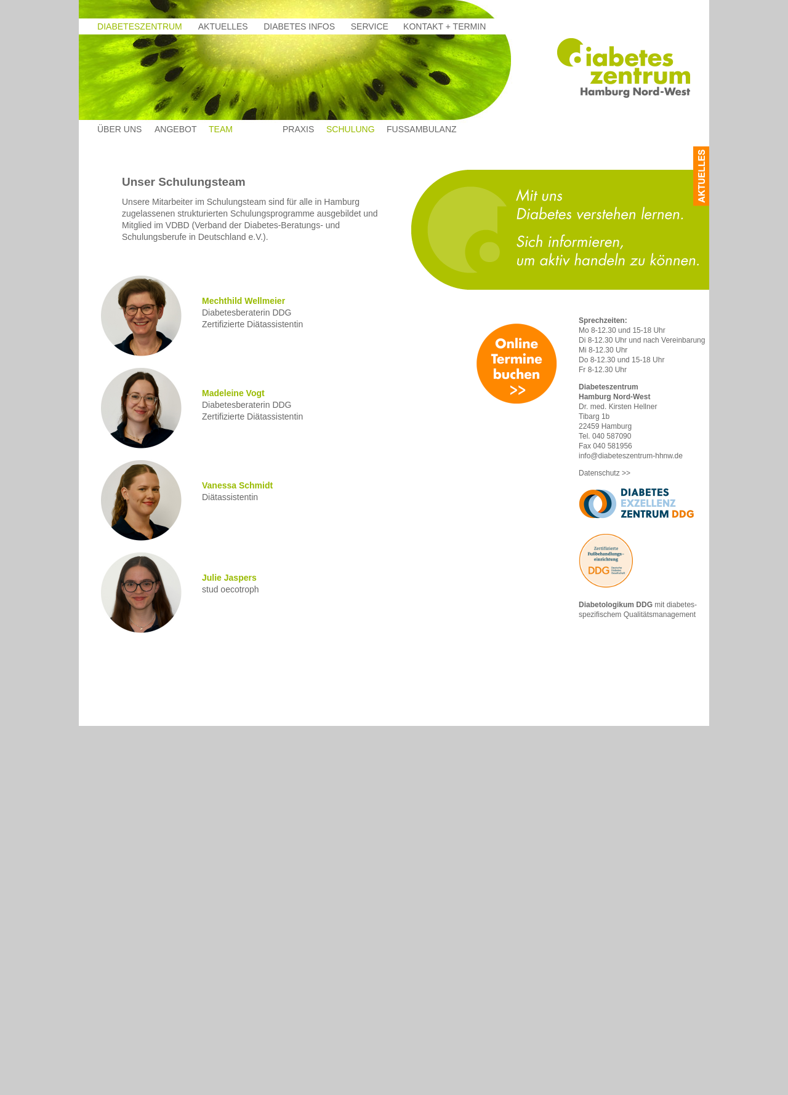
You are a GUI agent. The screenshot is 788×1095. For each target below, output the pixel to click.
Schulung (350, 129)
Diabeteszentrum (139, 26)
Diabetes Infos (299, 26)
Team (221, 129)
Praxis (298, 129)
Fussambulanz (422, 129)
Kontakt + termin (444, 26)
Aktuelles (223, 26)
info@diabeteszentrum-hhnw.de (631, 456)
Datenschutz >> (604, 473)
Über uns (119, 129)
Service (369, 26)
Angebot (175, 129)
